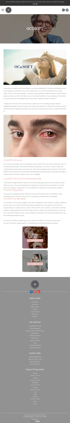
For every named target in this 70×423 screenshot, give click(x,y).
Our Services (35, 304)
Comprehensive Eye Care (35, 326)
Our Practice (35, 302)
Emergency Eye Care (35, 340)
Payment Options (35, 311)
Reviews (35, 309)
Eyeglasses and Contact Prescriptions (35, 330)
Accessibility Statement (28, 416)
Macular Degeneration (35, 347)
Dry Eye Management (35, 328)
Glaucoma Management (35, 345)
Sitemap (45, 416)
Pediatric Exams (35, 333)
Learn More (35, 240)
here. (63, 1)
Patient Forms (35, 314)
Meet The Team (35, 307)
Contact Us (35, 264)
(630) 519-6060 (37, 361)
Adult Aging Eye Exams (35, 335)
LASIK (35, 342)
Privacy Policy (38, 416)
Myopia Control (35, 338)
